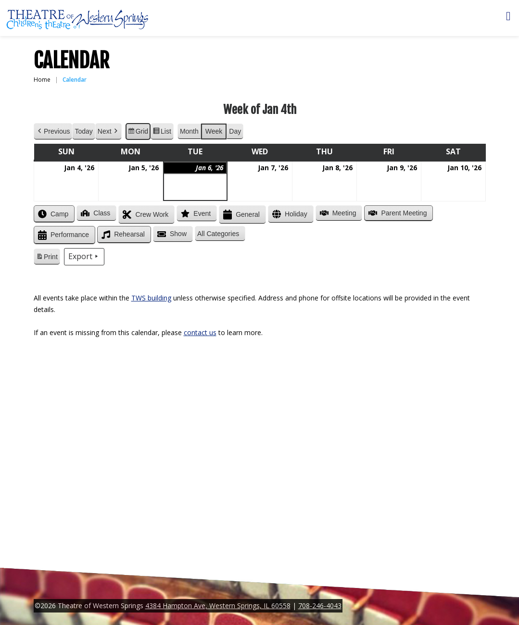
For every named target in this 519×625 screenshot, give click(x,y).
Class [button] (94, 213)
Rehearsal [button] (122, 234)
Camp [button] (52, 214)
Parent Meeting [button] (397, 213)
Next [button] (108, 131)
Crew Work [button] (144, 215)
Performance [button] (62, 235)
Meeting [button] (336, 213)
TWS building (151, 297)
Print (47, 258)
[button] (220, 234)
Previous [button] (53, 131)
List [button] (161, 132)
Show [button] (170, 234)
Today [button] (83, 131)
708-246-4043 (320, 605)
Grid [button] (137, 132)
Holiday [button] (288, 214)
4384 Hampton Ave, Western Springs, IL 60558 (218, 605)
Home (42, 79)
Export (84, 256)
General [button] (240, 215)
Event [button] (195, 213)
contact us (200, 332)
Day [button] (235, 131)
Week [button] (213, 131)
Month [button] (188, 131)
